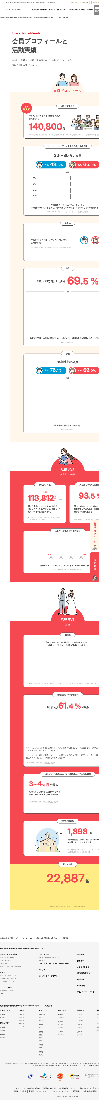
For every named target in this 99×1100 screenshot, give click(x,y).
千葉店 (41, 1038)
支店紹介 (82, 10)
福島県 (2, 1034)
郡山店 (2, 1037)
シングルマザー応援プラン (49, 976)
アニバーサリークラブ (85, 992)
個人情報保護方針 (49, 1088)
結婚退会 (51, 1065)
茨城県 (41, 1052)
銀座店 (21, 1020)
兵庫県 (79, 1032)
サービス (52, 10)
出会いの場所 (62, 1063)
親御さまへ (43, 960)
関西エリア (81, 1010)
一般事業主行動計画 (19, 1091)
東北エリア (4, 1023)
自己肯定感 (68, 1065)
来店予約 (80, 954)
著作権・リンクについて (37, 1091)
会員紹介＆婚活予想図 (42, 17)
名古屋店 (61, 1017)
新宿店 (21, 1017)
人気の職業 (24, 1063)
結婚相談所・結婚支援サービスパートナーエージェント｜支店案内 (26, 1006)
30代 (35, 1063)
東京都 (21, 1014)
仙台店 (2, 1030)
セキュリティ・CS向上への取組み (28, 1088)
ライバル (69, 1063)
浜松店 (60, 1028)
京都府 (79, 1025)
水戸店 (41, 1055)
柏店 (40, 1041)
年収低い (35, 1065)
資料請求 (80, 961)
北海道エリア (5, 1010)
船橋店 (41, 1035)
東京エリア (23, 1010)
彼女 (40, 1065)
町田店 (21, 1023)
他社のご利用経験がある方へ (49, 957)
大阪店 (79, 1017)
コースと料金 (73, 10)
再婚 (86, 1063)
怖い (74, 1063)
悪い (78, 1063)
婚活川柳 (80, 979)
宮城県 (2, 1027)
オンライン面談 (83, 967)
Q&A (1, 993)
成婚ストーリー (5, 960)
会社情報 (90, 10)
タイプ (43, 1063)
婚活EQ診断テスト (84, 973)
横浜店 (41, 1017)
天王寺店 (80, 1020)
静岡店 (60, 1025)
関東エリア (43, 1010)
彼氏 (47, 1063)
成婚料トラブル (59, 1065)
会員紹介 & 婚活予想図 (39, 10)
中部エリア (62, 1010)
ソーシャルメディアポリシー (59, 1091)
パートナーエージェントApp (86, 1065)
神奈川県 (42, 1014)
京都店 (79, 1028)
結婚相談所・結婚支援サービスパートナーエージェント (17, 17)
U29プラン (43, 970)
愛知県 (60, 1014)
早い (39, 1063)
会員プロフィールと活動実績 (10, 966)
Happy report (4, 963)
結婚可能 (90, 1063)
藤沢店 (41, 1020)
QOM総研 (81, 986)
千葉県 (41, 1032)
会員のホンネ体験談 (7, 957)
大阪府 (79, 1014)
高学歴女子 (45, 1065)
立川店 (21, 1026)
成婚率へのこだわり (7, 990)
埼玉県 (41, 1025)
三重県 (60, 1032)
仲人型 (82, 1063)
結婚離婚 (74, 1065)
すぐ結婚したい (53, 1063)
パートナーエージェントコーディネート (54, 963)
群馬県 (41, 1045)
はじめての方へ (62, 10)
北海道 (2, 1014)
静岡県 (60, 1022)
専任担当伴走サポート (8, 978)
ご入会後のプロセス (7, 981)
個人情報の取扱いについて (68, 1088)
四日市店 (61, 1035)
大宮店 (41, 1028)
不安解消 (30, 1063)
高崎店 (41, 1048)
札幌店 (2, 1017)
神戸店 (79, 1035)
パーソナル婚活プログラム (9, 975)
